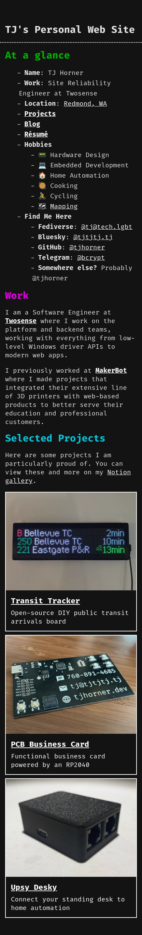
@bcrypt (91, 257)
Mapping (64, 206)
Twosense (21, 321)
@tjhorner (87, 247)
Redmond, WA (85, 103)
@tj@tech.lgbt (106, 226)
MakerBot (111, 370)
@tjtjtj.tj (93, 237)
